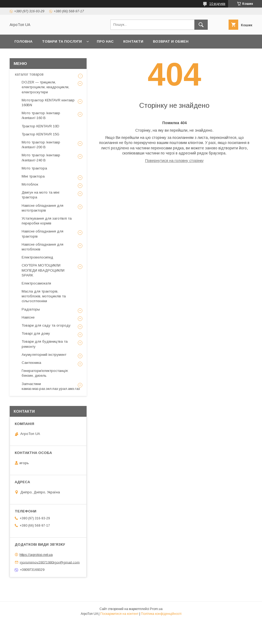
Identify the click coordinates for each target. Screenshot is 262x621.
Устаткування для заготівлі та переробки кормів (47, 220)
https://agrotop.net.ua (36, 555)
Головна (23, 41)
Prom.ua (156, 609)
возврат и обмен (170, 41)
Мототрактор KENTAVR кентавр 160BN (48, 102)
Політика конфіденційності (161, 614)
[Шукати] (201, 25)
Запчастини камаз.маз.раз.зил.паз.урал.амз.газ (51, 386)
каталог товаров (29, 74)
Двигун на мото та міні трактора (40, 194)
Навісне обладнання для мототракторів (42, 208)
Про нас (105, 41)
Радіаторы (31, 309)
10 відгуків (217, 4)
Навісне (28, 317)
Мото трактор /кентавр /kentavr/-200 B (41, 144)
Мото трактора (34, 168)
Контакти (133, 41)
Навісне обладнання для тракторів (42, 233)
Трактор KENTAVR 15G (40, 134)
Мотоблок (30, 184)
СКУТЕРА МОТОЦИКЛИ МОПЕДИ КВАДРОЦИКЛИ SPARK (43, 270)
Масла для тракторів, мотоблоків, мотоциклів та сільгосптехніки (44, 296)
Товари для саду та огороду (46, 325)
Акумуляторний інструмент (44, 355)
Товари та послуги (62, 41)
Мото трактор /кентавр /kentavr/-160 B (41, 115)
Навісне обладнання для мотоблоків (42, 246)
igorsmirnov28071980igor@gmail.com (50, 562)
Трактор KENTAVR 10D (40, 126)
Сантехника (31, 363)
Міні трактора (33, 176)
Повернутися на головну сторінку (174, 160)
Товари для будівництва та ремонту (45, 343)
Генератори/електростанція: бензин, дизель (45, 373)
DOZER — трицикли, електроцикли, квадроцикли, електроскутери (45, 87)
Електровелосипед (37, 257)
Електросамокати (36, 283)
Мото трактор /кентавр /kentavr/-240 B (41, 157)
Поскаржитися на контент (119, 614)
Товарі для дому (36, 333)
